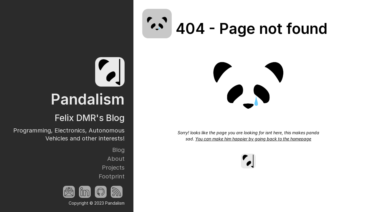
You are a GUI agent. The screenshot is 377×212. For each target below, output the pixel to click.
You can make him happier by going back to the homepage (253, 138)
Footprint (112, 176)
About (116, 158)
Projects (113, 167)
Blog (118, 149)
